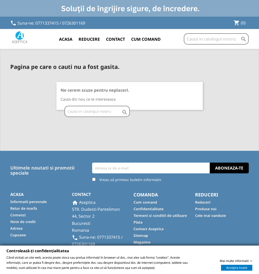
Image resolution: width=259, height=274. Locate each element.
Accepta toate (236, 267)
